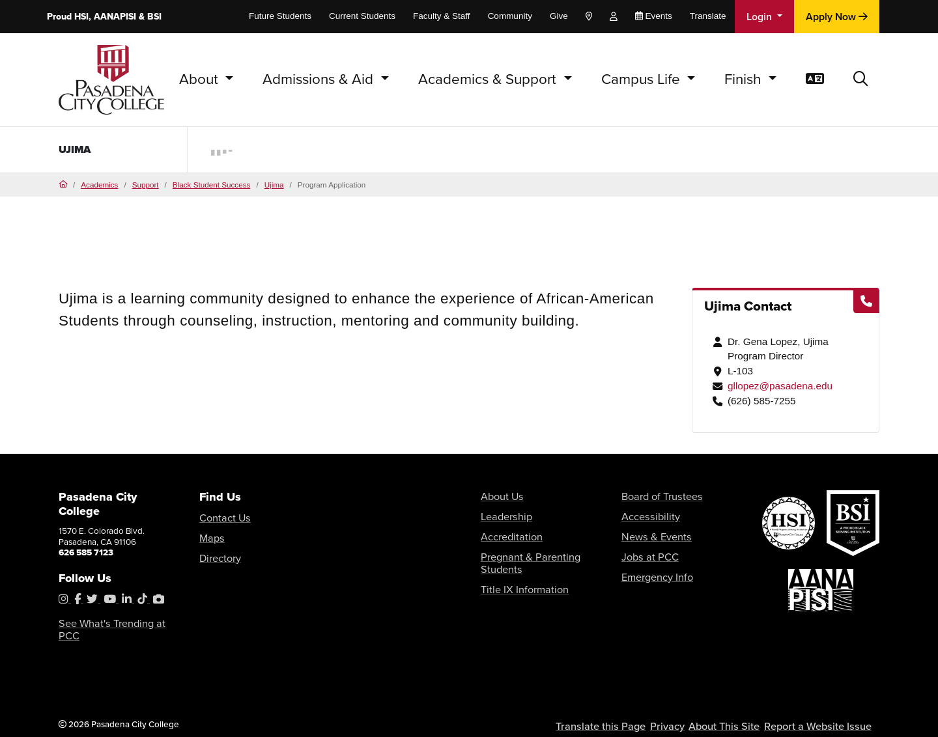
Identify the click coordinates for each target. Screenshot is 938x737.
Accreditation (506, 531)
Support (145, 184)
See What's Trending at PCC (112, 623)
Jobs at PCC (644, 548)
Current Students (362, 16)
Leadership (502, 513)
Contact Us (220, 516)
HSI (81, 16)
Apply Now (837, 16)
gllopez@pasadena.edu (780, 385)
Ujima (77, 149)
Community (510, 16)
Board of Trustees (655, 495)
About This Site (737, 711)
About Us (498, 495)
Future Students (280, 16)
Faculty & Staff (441, 16)
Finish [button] (744, 79)
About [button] (200, 79)
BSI (154, 16)
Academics (99, 184)
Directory (216, 552)
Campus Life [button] (642, 79)
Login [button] (760, 16)
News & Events (650, 531)
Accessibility (645, 513)
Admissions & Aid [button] (320, 79)
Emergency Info (651, 567)
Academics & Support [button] (489, 79)
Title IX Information (516, 567)
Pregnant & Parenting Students (539, 548)
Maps (209, 534)
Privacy (682, 711)
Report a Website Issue (823, 711)
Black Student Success (212, 184)
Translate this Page (619, 711)
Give (559, 16)
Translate (708, 16)
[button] (860, 80)
